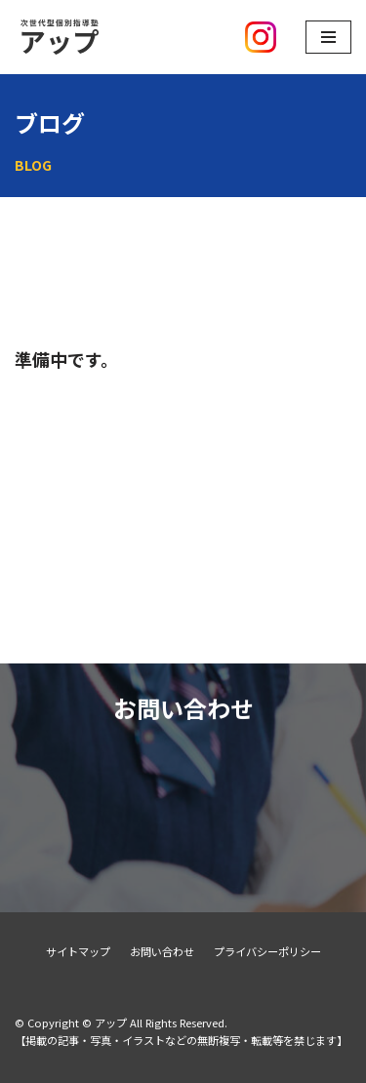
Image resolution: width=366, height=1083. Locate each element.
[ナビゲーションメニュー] (328, 37)
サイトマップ (78, 951)
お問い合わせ (162, 951)
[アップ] (108, 37)
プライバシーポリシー (267, 951)
